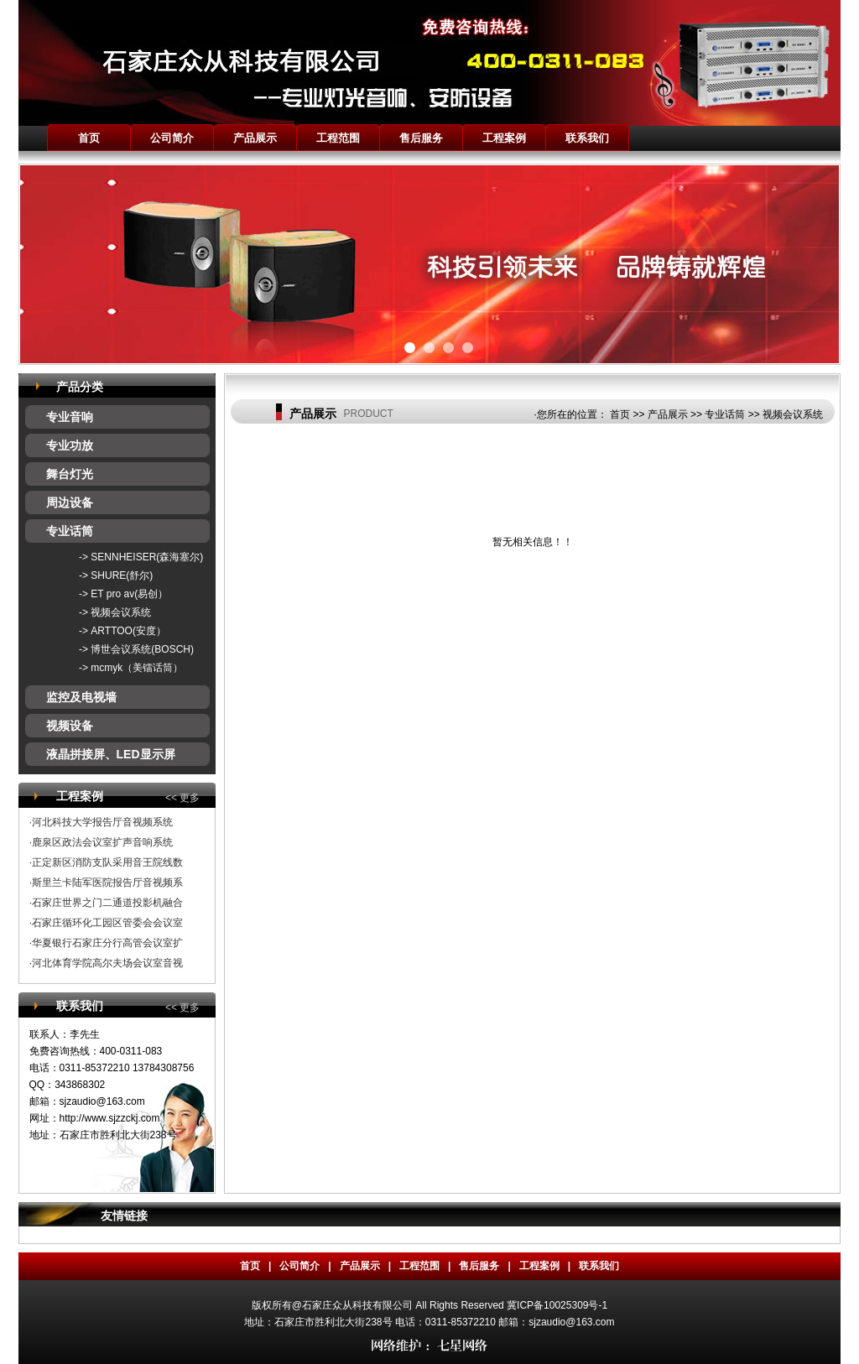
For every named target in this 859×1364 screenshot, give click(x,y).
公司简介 (172, 138)
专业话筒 (69, 531)
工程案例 (504, 138)
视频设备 (69, 725)
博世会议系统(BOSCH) (142, 649)
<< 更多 (182, 798)
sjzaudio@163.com (102, 1101)
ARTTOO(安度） (128, 631)
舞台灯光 (69, 474)
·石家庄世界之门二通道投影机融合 (106, 902)
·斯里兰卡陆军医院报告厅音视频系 (106, 882)
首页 (89, 138)
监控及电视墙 (81, 697)
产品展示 (255, 138)
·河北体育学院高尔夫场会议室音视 (106, 963)
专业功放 (69, 445)
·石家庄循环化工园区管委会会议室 (106, 923)
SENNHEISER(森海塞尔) (147, 557)
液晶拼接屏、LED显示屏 (110, 754)
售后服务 (421, 138)
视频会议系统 (121, 612)
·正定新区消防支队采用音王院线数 (106, 862)
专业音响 (69, 417)
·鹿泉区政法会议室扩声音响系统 (101, 842)
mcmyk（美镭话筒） (137, 668)
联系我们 (587, 138)
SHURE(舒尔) (122, 575)
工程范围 (338, 138)
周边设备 (69, 502)
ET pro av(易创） (129, 594)
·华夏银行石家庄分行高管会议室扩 (106, 943)
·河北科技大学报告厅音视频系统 (101, 822)
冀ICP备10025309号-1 (557, 1305)
